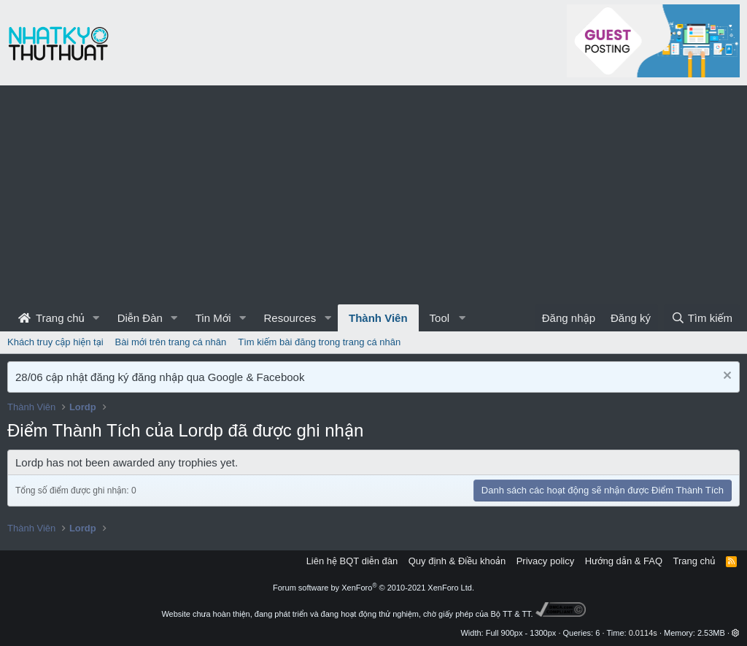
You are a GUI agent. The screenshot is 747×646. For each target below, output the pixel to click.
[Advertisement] (373, 195)
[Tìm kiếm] (702, 317)
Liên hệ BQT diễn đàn (352, 560)
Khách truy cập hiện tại (55, 342)
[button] (96, 317)
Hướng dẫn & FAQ (623, 560)
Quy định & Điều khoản (457, 560)
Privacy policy (545, 560)
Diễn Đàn (140, 318)
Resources (289, 318)
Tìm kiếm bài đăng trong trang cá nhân (319, 342)
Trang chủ (51, 318)
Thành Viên (378, 318)
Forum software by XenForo (373, 587)
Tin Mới (213, 318)
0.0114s (643, 632)
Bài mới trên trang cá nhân (171, 342)
